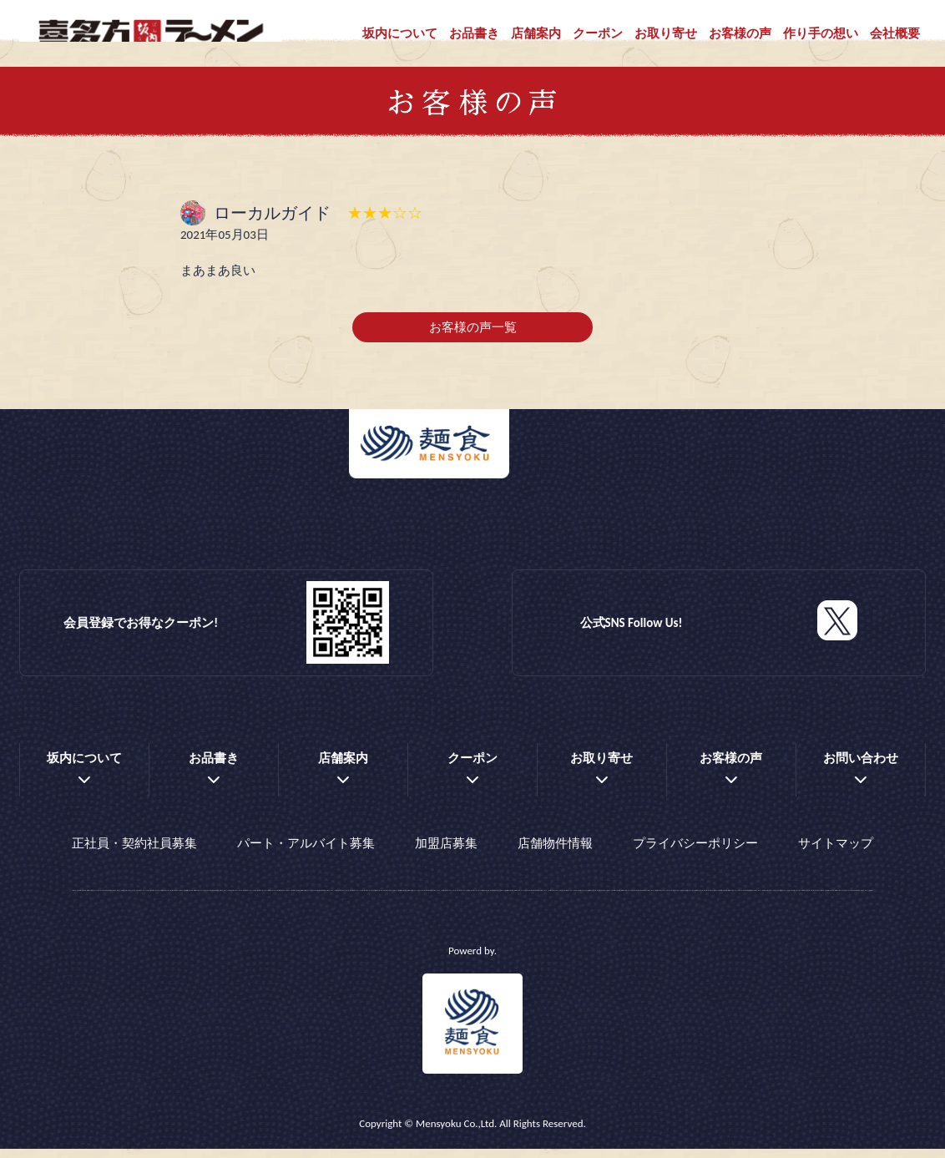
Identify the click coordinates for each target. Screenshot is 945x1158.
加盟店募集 (446, 856)
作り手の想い (820, 33)
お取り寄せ (665, 33)
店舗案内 (536, 33)
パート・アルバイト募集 (306, 856)
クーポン (598, 33)
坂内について (399, 33)
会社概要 (895, 33)
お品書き (474, 33)
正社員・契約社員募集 (134, 856)
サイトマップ (835, 856)
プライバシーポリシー (695, 856)
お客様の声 (740, 33)
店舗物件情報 (555, 856)
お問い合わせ (860, 775)
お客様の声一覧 (473, 344)
